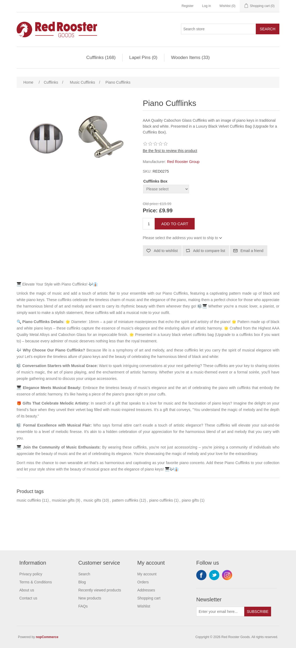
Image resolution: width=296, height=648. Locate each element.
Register (188, 6)
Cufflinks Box (155, 181)
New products (89, 598)
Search (267, 29)
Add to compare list (209, 251)
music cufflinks (29, 500)
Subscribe (258, 611)
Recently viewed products (99, 590)
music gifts (92, 500)
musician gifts (63, 500)
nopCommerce (47, 637)
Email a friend (252, 251)
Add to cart (174, 223)
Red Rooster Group (183, 162)
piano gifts (190, 500)
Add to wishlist (165, 251)
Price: (150, 211)
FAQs (83, 606)
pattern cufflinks (125, 500)
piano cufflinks (161, 500)
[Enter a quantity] (149, 223)
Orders (143, 582)
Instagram (227, 575)
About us (26, 590)
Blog (82, 582)
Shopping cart (148, 598)
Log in (206, 6)
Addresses (146, 590)
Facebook (201, 575)
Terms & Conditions (35, 582)
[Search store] (218, 29)
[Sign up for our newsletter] (220, 611)
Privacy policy (30, 574)
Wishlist (143, 606)
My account (147, 574)
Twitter (214, 575)
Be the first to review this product (170, 151)
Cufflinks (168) (101, 57)
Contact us (28, 598)
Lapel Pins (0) (143, 57)
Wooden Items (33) (190, 57)
